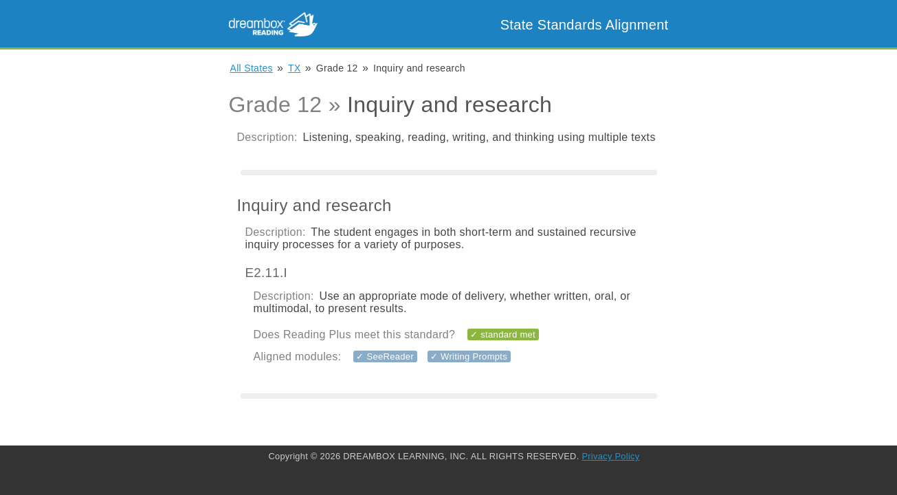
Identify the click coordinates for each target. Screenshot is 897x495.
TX (294, 68)
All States (251, 68)
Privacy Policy (610, 456)
